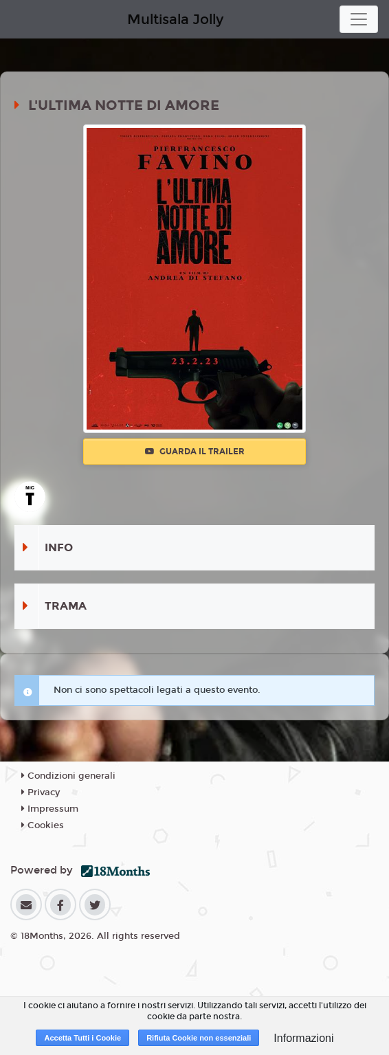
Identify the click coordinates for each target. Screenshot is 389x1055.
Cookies (42, 825)
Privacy (40, 792)
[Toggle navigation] (359, 19)
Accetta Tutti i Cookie (82, 1038)
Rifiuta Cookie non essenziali (198, 1038)
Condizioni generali (68, 775)
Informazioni (303, 1038)
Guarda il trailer (195, 451)
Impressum (49, 808)
